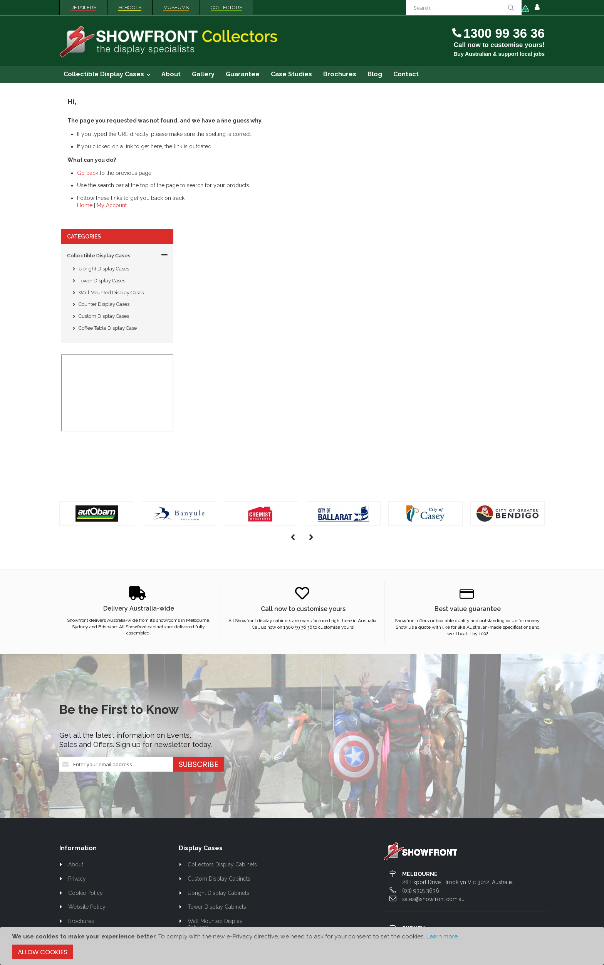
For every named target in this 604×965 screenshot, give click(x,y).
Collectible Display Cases (99, 123)
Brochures (81, 788)
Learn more (442, 936)
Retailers (83, 7)
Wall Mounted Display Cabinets (215, 791)
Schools (129, 7)
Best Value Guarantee (94, 803)
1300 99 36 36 (504, 33)
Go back (202, 173)
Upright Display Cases (104, 136)
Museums (176, 7)
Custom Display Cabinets (219, 746)
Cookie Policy (85, 760)
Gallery (77, 817)
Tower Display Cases (102, 148)
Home (199, 205)
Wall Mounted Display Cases (111, 160)
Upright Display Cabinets (218, 760)
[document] (302, 946)
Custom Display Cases (104, 183)
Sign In (537, 7)
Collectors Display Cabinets (222, 732)
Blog (74, 831)
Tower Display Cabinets (217, 774)
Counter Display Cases (104, 172)
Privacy (77, 746)
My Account (226, 205)
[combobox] (464, 7)
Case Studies (84, 845)
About (75, 732)
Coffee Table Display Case (108, 195)
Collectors (226, 7)
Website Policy (87, 774)
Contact (77, 859)
